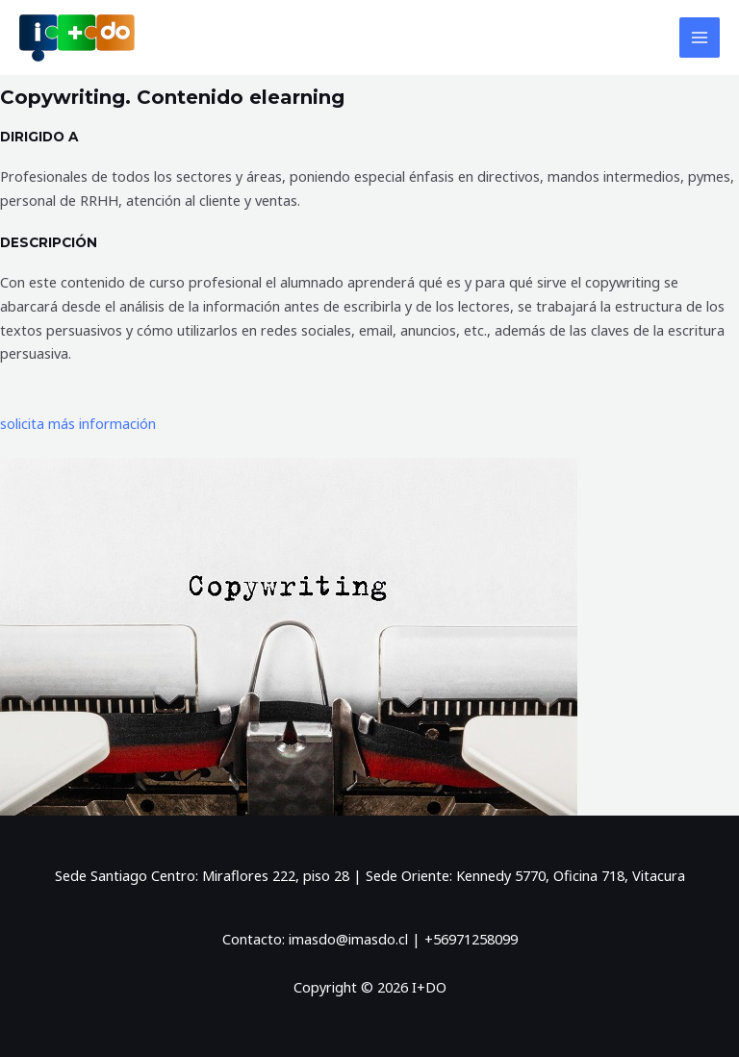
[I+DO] (77, 38)
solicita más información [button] (78, 423)
